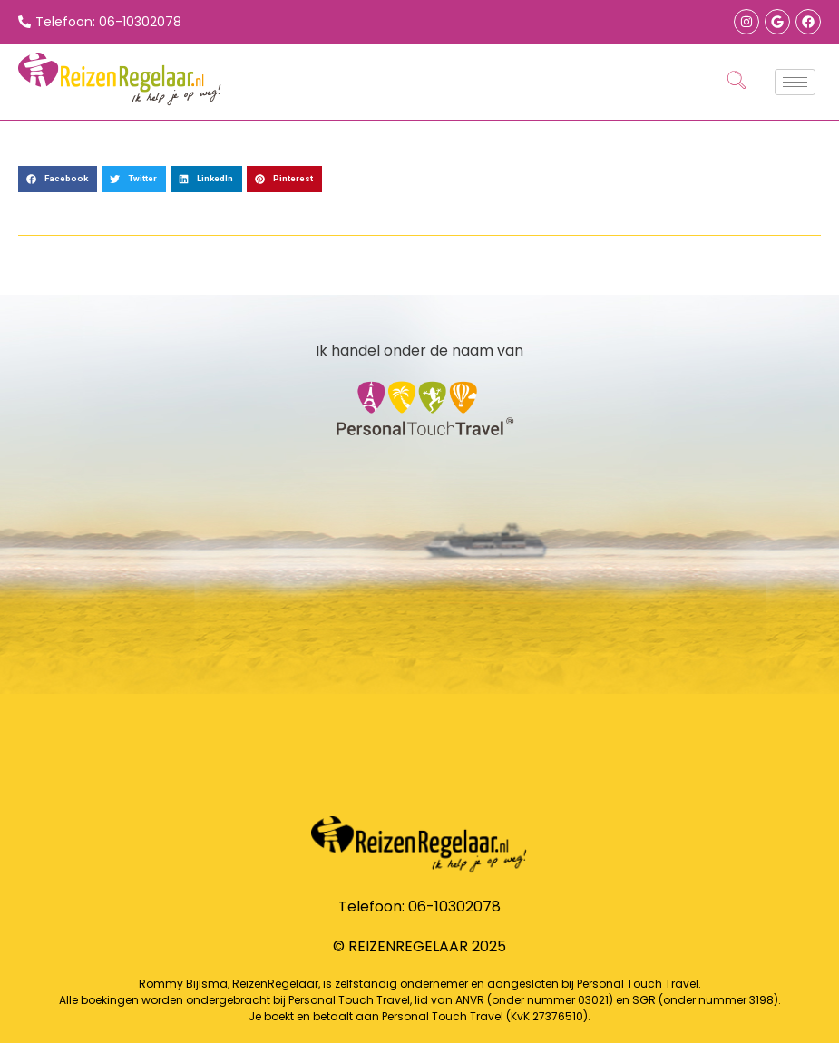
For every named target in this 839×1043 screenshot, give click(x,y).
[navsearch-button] (736, 81)
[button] (57, 179)
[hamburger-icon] (795, 82)
